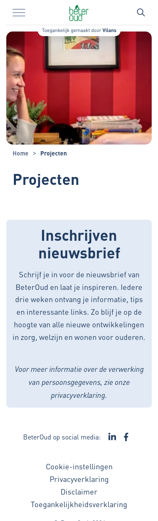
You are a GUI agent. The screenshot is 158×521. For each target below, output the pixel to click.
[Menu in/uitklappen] (19, 12)
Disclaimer (79, 491)
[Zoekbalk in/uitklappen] (140, 12)
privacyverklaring (78, 395)
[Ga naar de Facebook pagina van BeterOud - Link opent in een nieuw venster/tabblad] (126, 437)
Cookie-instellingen (79, 466)
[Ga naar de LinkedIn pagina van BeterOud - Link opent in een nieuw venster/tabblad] (112, 437)
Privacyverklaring (79, 479)
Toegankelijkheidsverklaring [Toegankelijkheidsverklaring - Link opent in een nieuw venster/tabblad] (79, 504)
